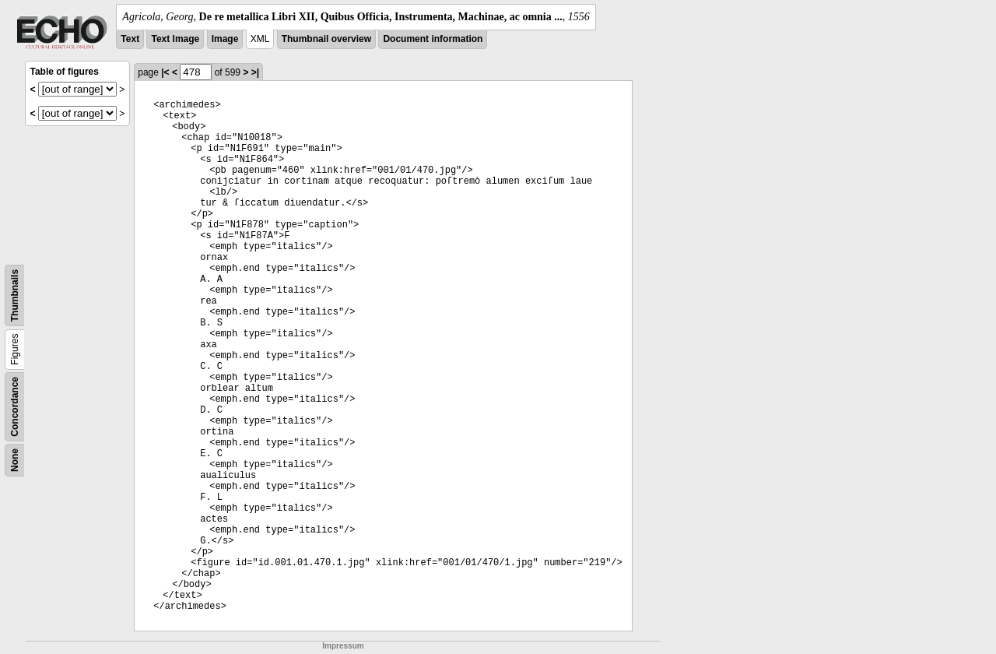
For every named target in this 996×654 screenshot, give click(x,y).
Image (225, 38)
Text (130, 38)
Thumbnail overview (326, 38)
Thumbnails (14, 295)
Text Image (175, 38)
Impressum (342, 646)
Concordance (14, 407)
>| (255, 72)
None (14, 460)
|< (165, 72)
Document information (432, 38)
